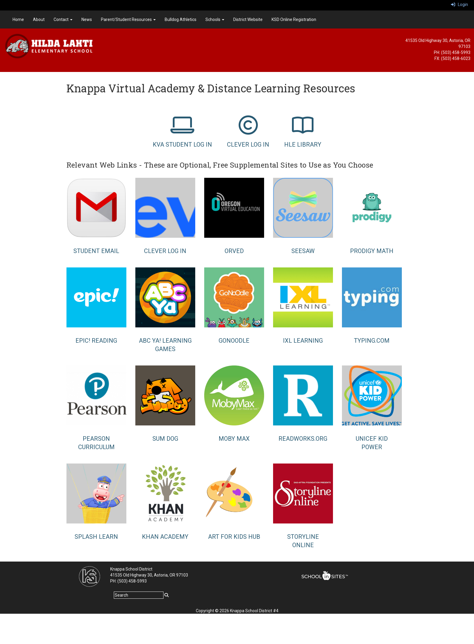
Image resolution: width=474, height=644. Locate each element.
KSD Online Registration (294, 19)
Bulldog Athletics (180, 19)
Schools (214, 19)
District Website (248, 19)
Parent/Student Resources (128, 19)
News (86, 19)
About (39, 19)
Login (459, 4)
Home (18, 19)
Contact (63, 19)
